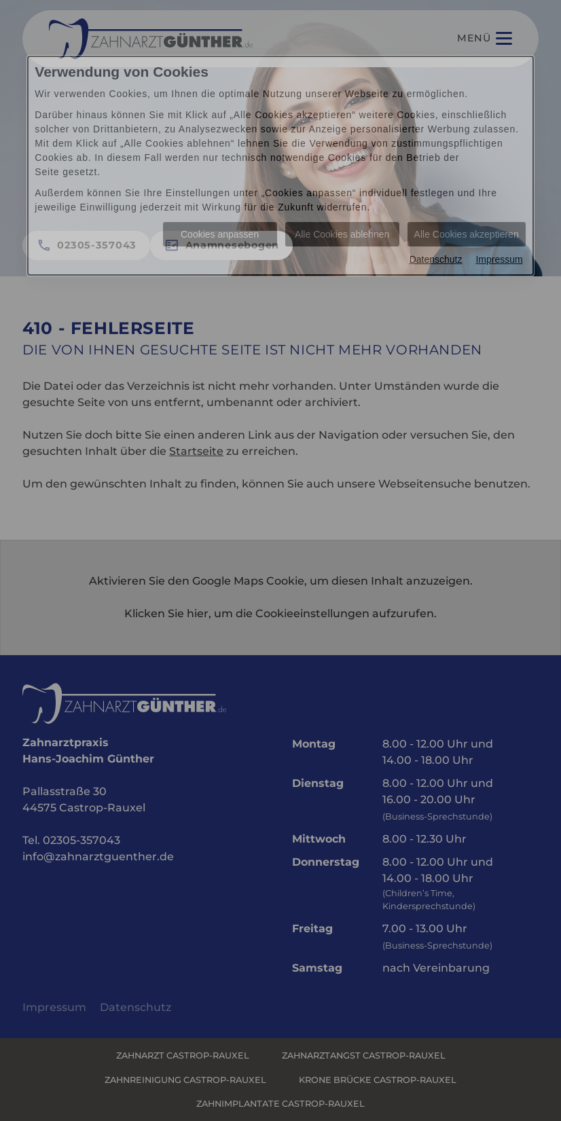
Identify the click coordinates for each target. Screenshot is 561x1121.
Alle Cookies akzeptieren (466, 234)
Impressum (498, 259)
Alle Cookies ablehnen (342, 234)
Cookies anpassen (220, 234)
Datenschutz (436, 259)
